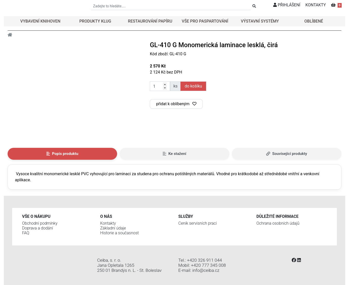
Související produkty (286, 153)
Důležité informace (277, 216)
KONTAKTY (315, 5)
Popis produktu (62, 153)
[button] (39, 21)
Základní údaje (113, 228)
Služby (185, 216)
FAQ (25, 232)
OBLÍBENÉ (313, 21)
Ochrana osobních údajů (278, 223)
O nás (106, 216)
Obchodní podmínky (40, 223)
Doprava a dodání (37, 228)
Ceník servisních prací (197, 223)
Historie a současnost (119, 232)
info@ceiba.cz (205, 270)
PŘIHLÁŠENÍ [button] (286, 5)
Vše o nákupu (36, 216)
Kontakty (108, 223)
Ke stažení (174, 153)
